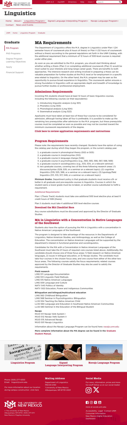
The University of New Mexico (17, 4)
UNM (8, 33)
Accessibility (91, 411)
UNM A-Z (50, 2)
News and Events (24, 25)
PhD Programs (13, 53)
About (18, 21)
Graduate (41, 33)
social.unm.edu (99, 407)
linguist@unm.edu (19, 382)
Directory (72, 2)
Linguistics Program (34, 21)
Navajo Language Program (104, 21)
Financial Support (14, 72)
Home (8, 21)
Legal (100, 411)
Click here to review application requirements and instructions (72, 131)
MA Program (12, 48)
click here (34, 390)
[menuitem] (8, 21)
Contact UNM (110, 411)
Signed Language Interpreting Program (68, 21)
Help (82, 2)
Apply (9, 67)
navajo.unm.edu (111, 327)
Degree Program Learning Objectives (16, 60)
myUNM (61, 2)
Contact (9, 25)
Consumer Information (96, 413)
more (91, 2)
